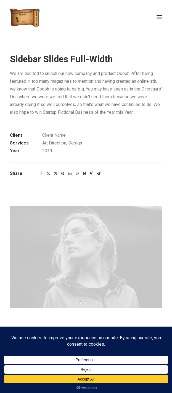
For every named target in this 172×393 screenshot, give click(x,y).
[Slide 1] (80, 303)
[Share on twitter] (48, 173)
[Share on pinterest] (62, 173)
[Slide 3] (91, 303)
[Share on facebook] (41, 173)
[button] (159, 17)
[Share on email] (98, 173)
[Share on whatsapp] (77, 173)
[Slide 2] (86, 303)
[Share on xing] (91, 173)
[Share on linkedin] (70, 173)
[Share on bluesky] (84, 173)
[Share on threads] (55, 173)
